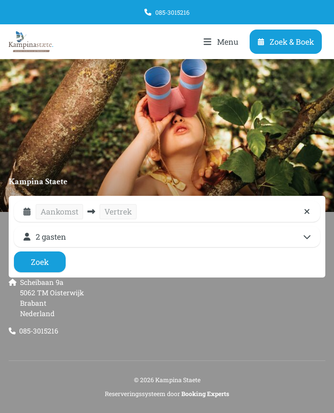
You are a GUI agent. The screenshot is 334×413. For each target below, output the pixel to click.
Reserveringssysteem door (167, 394)
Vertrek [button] (118, 211)
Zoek (40, 262)
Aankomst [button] (59, 211)
